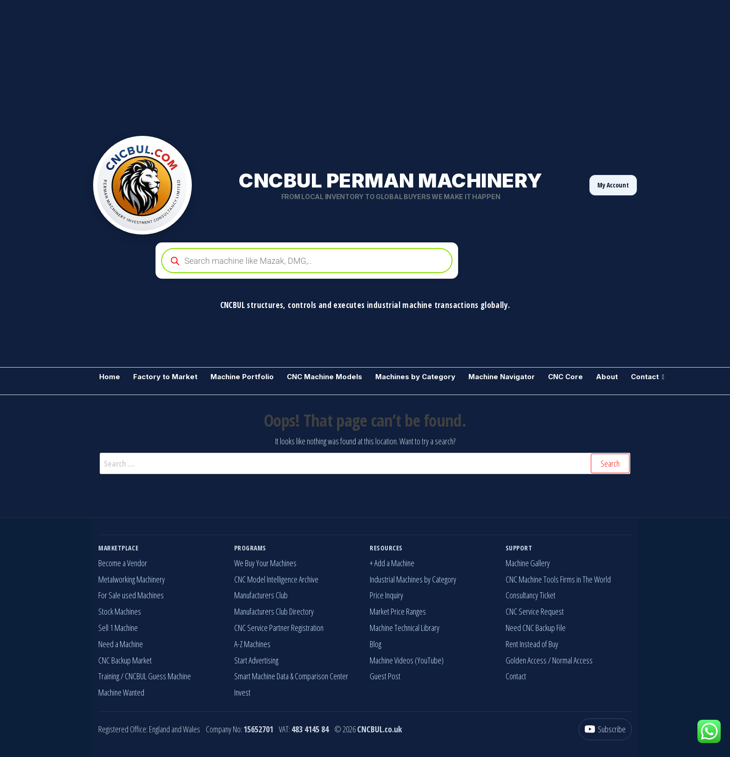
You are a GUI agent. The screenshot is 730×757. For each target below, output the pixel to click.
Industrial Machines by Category (413, 579)
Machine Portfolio (242, 376)
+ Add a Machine (392, 563)
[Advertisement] (279, 65)
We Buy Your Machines (265, 563)
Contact (645, 376)
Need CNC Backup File (536, 627)
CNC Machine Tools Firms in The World (558, 579)
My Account (613, 185)
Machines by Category (415, 376)
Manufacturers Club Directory (274, 611)
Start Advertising (256, 660)
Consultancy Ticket (530, 595)
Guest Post (385, 676)
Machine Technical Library (404, 627)
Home (109, 376)
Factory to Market (165, 376)
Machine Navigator (501, 376)
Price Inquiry (386, 595)
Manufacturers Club (261, 595)
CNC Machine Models (324, 376)
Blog (375, 644)
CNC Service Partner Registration (279, 627)
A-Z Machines (252, 644)
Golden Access (526, 660)
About (607, 376)
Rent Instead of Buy (532, 644)
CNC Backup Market (125, 660)
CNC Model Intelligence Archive (276, 579)
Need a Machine (120, 644)
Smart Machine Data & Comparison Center (291, 676)
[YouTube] (605, 729)
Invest (242, 692)
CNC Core (565, 376)
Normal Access (572, 660)
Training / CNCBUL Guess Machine (144, 676)
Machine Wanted (121, 692)
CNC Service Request (535, 611)
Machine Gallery (528, 563)
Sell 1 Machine (118, 627)
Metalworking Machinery (131, 579)
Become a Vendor (122, 563)
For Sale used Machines (131, 595)
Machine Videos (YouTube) (407, 660)
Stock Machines (119, 611)
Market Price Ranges (398, 611)
